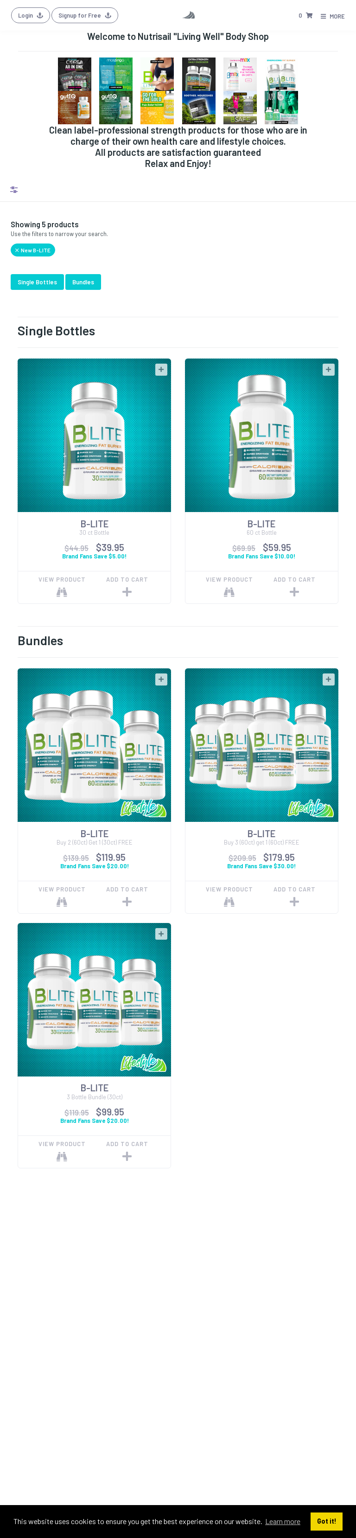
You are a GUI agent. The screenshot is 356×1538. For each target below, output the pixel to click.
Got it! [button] (327, 1521)
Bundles (83, 282)
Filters (14, 189)
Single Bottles (37, 282)
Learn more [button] (282, 1521)
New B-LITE (33, 250)
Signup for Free (84, 15)
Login (30, 15)
